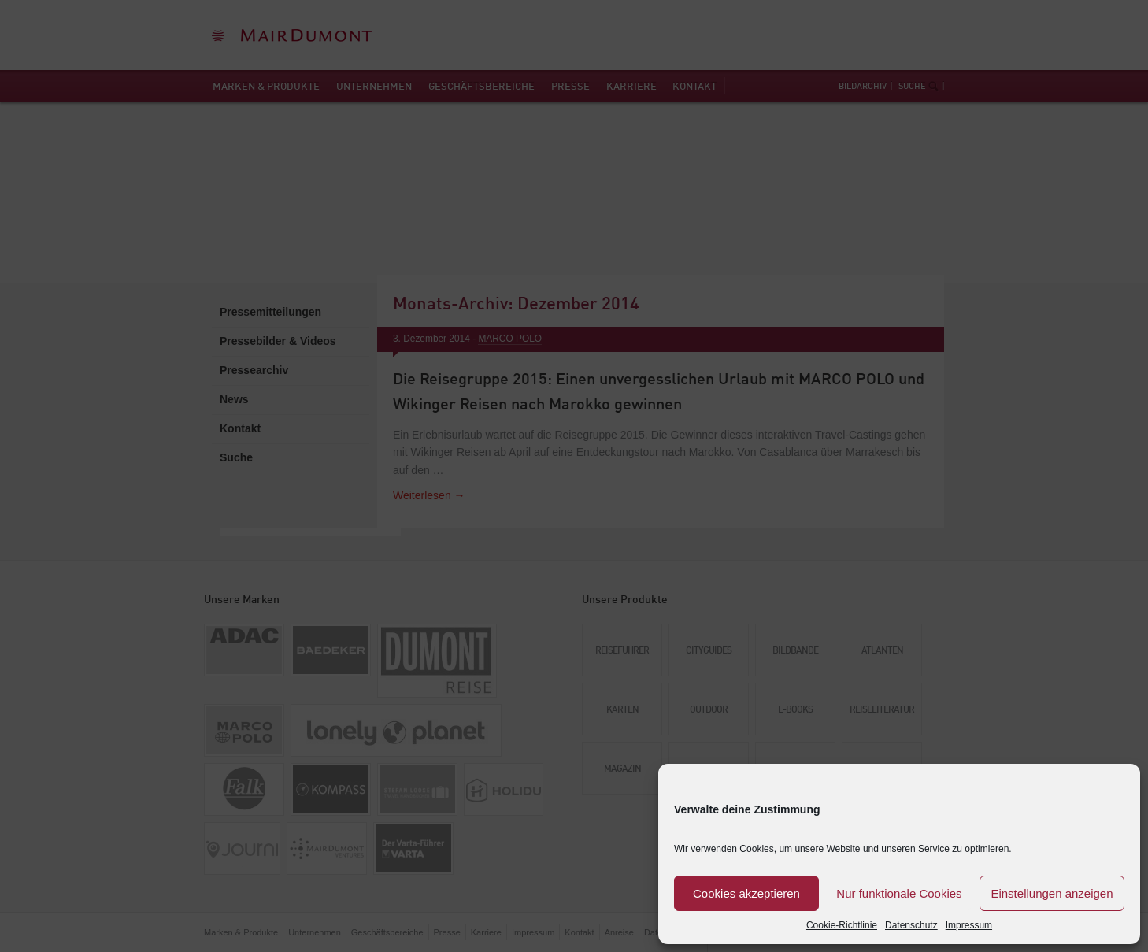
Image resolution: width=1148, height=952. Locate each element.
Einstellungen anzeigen (1052, 893)
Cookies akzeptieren (746, 893)
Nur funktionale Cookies (898, 893)
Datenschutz (911, 925)
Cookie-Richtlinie (841, 925)
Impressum (969, 925)
